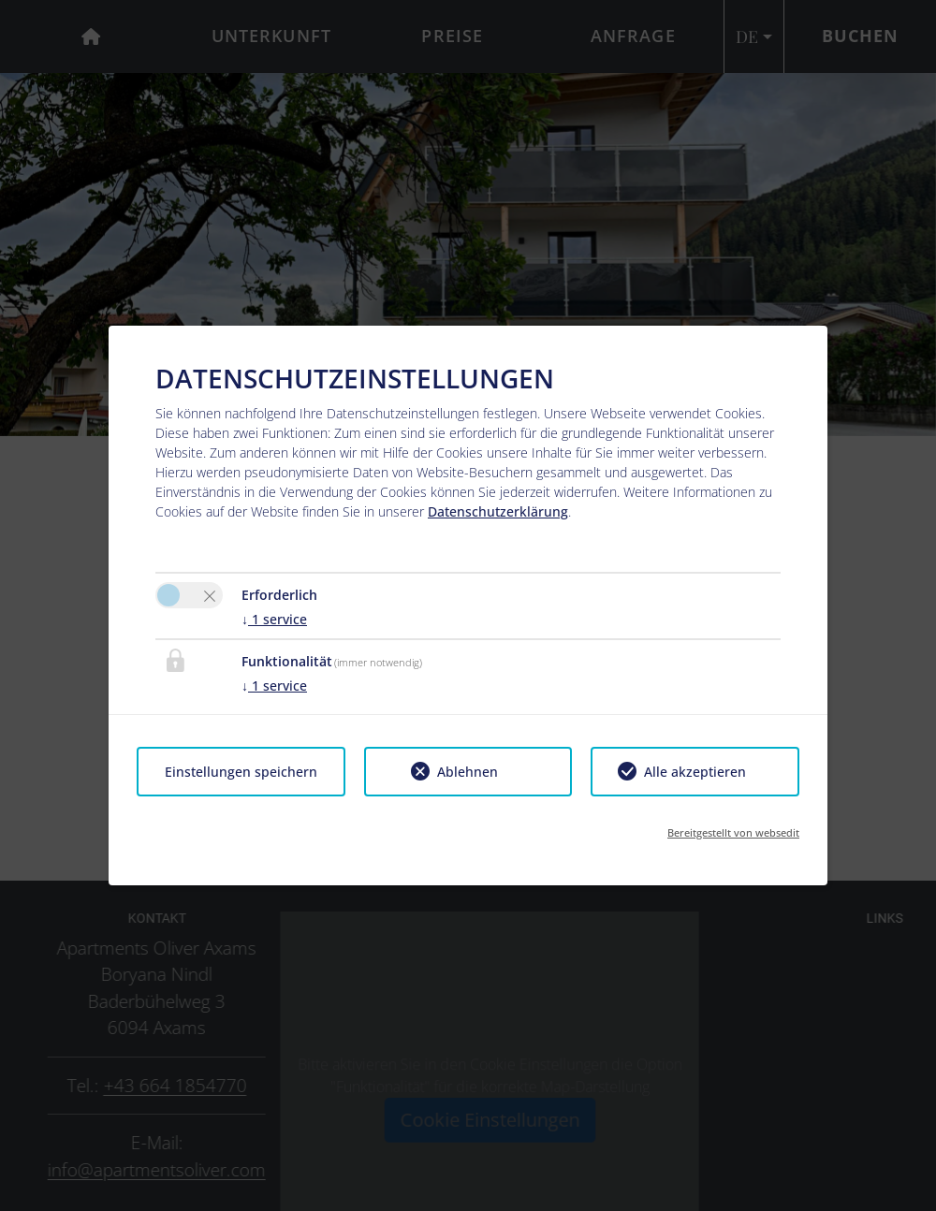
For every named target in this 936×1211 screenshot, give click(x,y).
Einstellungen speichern (241, 772)
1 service (274, 619)
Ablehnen (467, 772)
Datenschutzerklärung (498, 511)
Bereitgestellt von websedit (733, 832)
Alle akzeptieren (695, 772)
